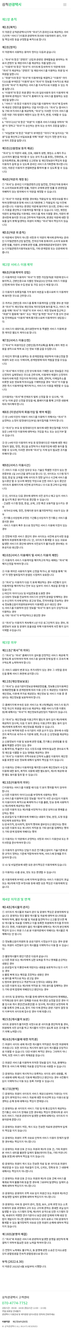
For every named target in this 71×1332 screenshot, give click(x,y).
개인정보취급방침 (20, 1321)
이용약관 (6, 1321)
